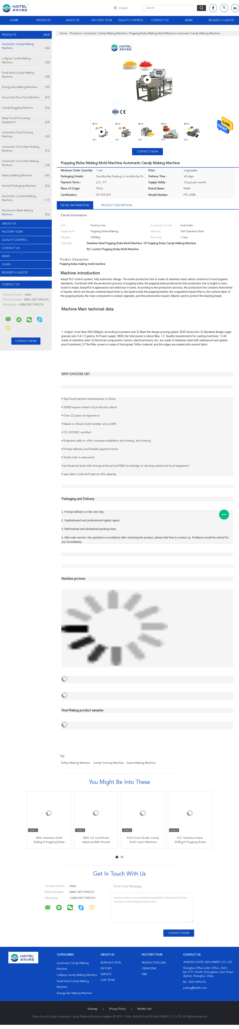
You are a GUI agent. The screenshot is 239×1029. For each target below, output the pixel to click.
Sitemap (92, 1009)
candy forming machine (108, 763)
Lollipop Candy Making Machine (26, 60)
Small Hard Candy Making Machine (26, 75)
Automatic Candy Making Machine (26, 46)
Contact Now (147, 151)
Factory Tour (101, 20)
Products (43, 20)
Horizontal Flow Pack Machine (26, 97)
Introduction (111, 962)
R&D (144, 974)
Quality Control (131, 20)
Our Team (108, 980)
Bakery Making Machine (26, 176)
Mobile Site (144, 1009)
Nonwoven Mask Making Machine (26, 213)
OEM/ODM (149, 968)
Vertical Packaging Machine (26, 186)
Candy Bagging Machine (26, 108)
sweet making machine (141, 763)
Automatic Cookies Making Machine (26, 198)
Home (14, 20)
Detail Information (75, 205)
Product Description (116, 205)
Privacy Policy (117, 1009)
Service (106, 974)
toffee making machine (75, 763)
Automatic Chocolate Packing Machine (26, 149)
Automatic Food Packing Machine (26, 135)
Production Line (154, 962)
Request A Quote (221, 20)
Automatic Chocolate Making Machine (26, 163)
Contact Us (160, 20)
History (106, 968)
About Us (72, 20)
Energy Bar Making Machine (26, 87)
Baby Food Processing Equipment (26, 120)
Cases (6, 264)
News (189, 20)
